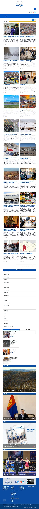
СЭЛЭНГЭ (6, 310)
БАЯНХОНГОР (7, 277)
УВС (5, 315)
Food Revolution (13, 492)
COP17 (12, 489)
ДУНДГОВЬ (6, 295)
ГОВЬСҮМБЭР (7, 284)
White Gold (13, 494)
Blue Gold (12, 497)
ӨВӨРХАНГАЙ (7, 303)
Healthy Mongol (13, 493)
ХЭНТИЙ (6, 323)
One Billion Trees (14, 495)
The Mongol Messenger (32, 486)
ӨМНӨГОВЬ (6, 305)
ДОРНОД (6, 292)
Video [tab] (5, 421)
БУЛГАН (5, 279)
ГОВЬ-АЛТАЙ (6, 282)
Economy (12, 487)
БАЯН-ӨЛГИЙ (6, 274)
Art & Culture (22, 488)
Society (12, 488)
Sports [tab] (5, 449)
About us (4, 487)
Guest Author (5, 488)
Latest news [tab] (11, 329)
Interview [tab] (5, 393)
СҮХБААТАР (6, 308)
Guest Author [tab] (6, 365)
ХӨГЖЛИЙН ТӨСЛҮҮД (8, 326)
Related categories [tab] (19, 269)
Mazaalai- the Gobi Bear (15, 498)
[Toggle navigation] (6, 16)
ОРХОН (5, 300)
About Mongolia (6, 486)
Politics (12, 486)
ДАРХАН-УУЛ (6, 287)
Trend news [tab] (28, 329)
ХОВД (5, 318)
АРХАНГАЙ (6, 271)
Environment (22, 487)
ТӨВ (5, 313)
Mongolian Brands (23, 489)
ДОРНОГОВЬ (6, 290)
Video (12, 501)
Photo (12, 500)
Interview (21, 486)
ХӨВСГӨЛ (6, 321)
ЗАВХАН (5, 297)
